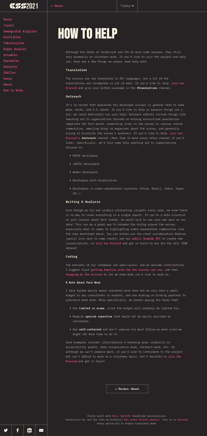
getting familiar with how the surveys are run (126, 269)
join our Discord (108, 243)
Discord (183, 419)
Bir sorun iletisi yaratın (141, 419)
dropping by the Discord (84, 274)
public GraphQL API (146, 238)
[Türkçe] (127, 6)
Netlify (126, 415)
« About (127, 389)
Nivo (115, 415)
